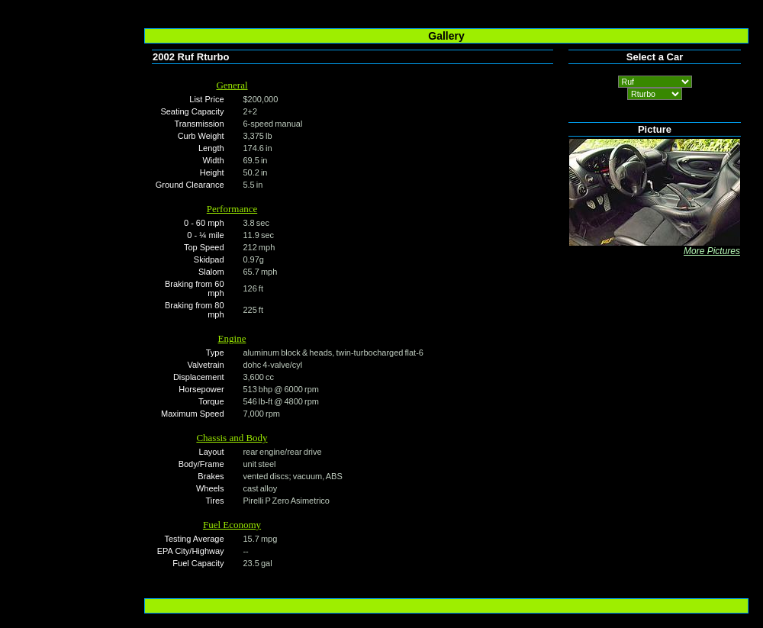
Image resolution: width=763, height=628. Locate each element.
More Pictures (712, 251)
